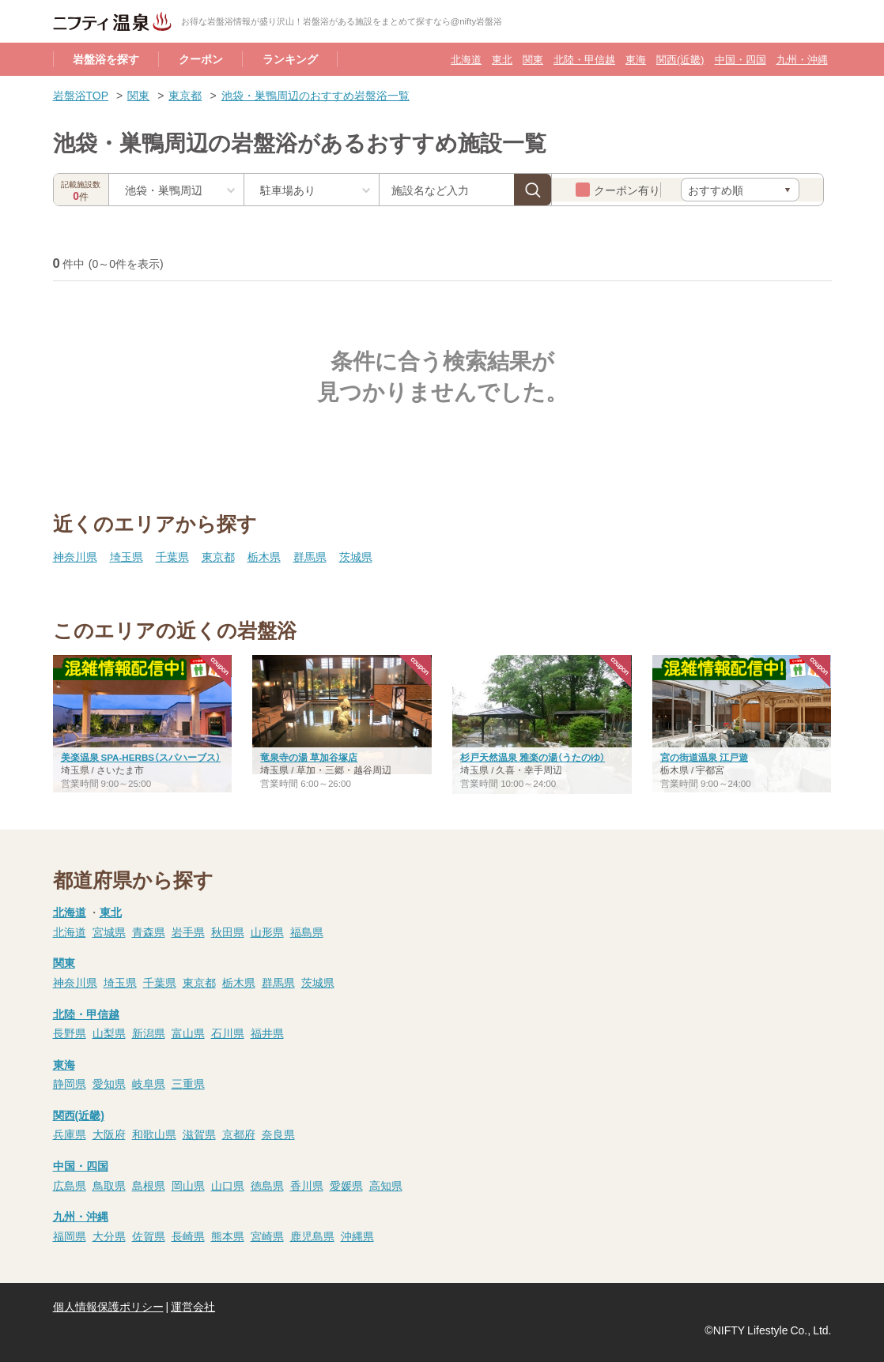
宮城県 (109, 931)
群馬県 (310, 556)
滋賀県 (199, 1134)
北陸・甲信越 (584, 58)
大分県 (109, 1235)
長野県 (69, 1032)
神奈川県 (75, 556)
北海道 (466, 58)
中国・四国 (740, 58)
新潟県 (148, 1032)
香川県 (306, 1185)
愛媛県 (346, 1185)
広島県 (69, 1185)
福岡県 (69, 1235)
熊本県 (227, 1235)
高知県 (385, 1185)
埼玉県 (126, 556)
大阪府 (109, 1134)
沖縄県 (357, 1235)
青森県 (148, 931)
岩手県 (188, 931)
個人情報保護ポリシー (108, 1306)
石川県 (227, 1032)
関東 (533, 58)
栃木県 (264, 556)
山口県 (227, 1185)
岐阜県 (148, 1083)
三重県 (188, 1083)
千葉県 (172, 556)
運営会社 (193, 1306)
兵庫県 (69, 1134)
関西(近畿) (680, 58)
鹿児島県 (312, 1235)
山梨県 (109, 1032)
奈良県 (278, 1134)
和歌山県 (154, 1134)
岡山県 (188, 1185)
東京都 (185, 95)
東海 (635, 58)
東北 (502, 58)
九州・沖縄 (802, 58)
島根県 (148, 1185)
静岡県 (69, 1083)
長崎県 (188, 1235)
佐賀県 (148, 1235)
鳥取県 (109, 1185)
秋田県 (227, 931)
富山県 (188, 1032)
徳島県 (267, 1185)
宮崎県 (267, 1235)
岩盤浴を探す (106, 58)
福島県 (306, 931)
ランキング (290, 58)
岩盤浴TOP (81, 95)
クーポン (201, 58)
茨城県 (355, 556)
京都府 (238, 1134)
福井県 (267, 1032)
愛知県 (109, 1083)
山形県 (267, 931)
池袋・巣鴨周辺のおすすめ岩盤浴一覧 (315, 95)
